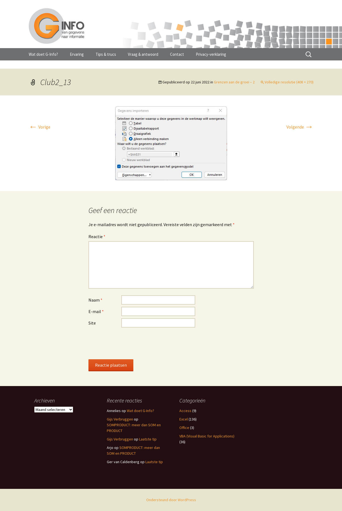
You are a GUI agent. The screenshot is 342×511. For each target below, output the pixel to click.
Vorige (39, 127)
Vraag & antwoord (143, 54)
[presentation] (130, 343)
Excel (183, 419)
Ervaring (77, 54)
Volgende (300, 127)
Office (184, 427)
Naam (95, 300)
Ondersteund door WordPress (171, 499)
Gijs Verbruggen (120, 419)
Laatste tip (148, 439)
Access (185, 410)
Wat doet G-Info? (43, 54)
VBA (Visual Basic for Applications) (206, 436)
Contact (177, 54)
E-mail (96, 311)
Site (92, 323)
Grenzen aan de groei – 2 (234, 82)
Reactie (96, 236)
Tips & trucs (106, 54)
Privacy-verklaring (211, 54)
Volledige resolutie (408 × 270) (289, 82)
